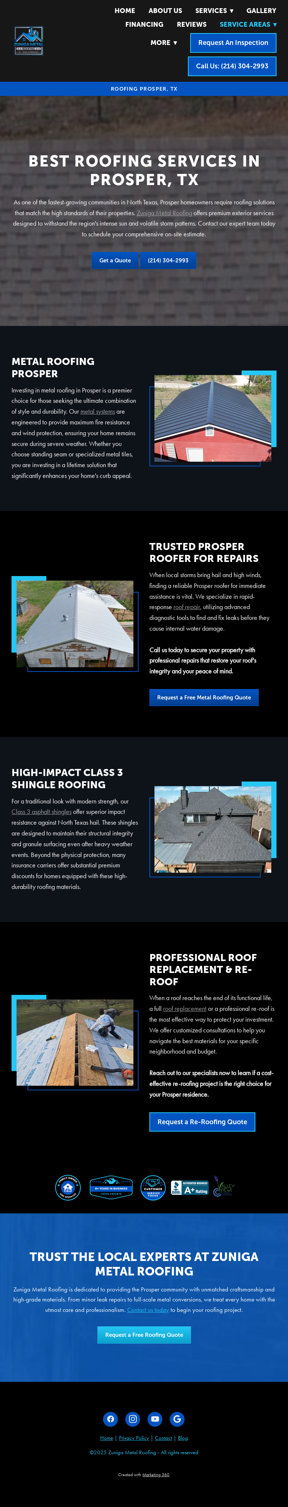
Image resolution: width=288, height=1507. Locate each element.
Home (125, 10)
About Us (165, 10)
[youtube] (155, 1419)
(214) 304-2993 (168, 260)
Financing (144, 24)
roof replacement (184, 1009)
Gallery (261, 10)
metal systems (97, 411)
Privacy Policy (134, 1438)
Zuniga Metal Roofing (164, 213)
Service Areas (248, 24)
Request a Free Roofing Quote (144, 1335)
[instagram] (132, 1419)
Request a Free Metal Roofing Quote (204, 697)
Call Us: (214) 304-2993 (232, 66)
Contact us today (148, 1309)
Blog (183, 1438)
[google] (177, 1419)
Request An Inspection (233, 42)
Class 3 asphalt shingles (41, 812)
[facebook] (110, 1419)
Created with (143, 1474)
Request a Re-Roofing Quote (202, 1122)
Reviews (191, 24)
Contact (163, 1438)
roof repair (186, 607)
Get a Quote (115, 260)
